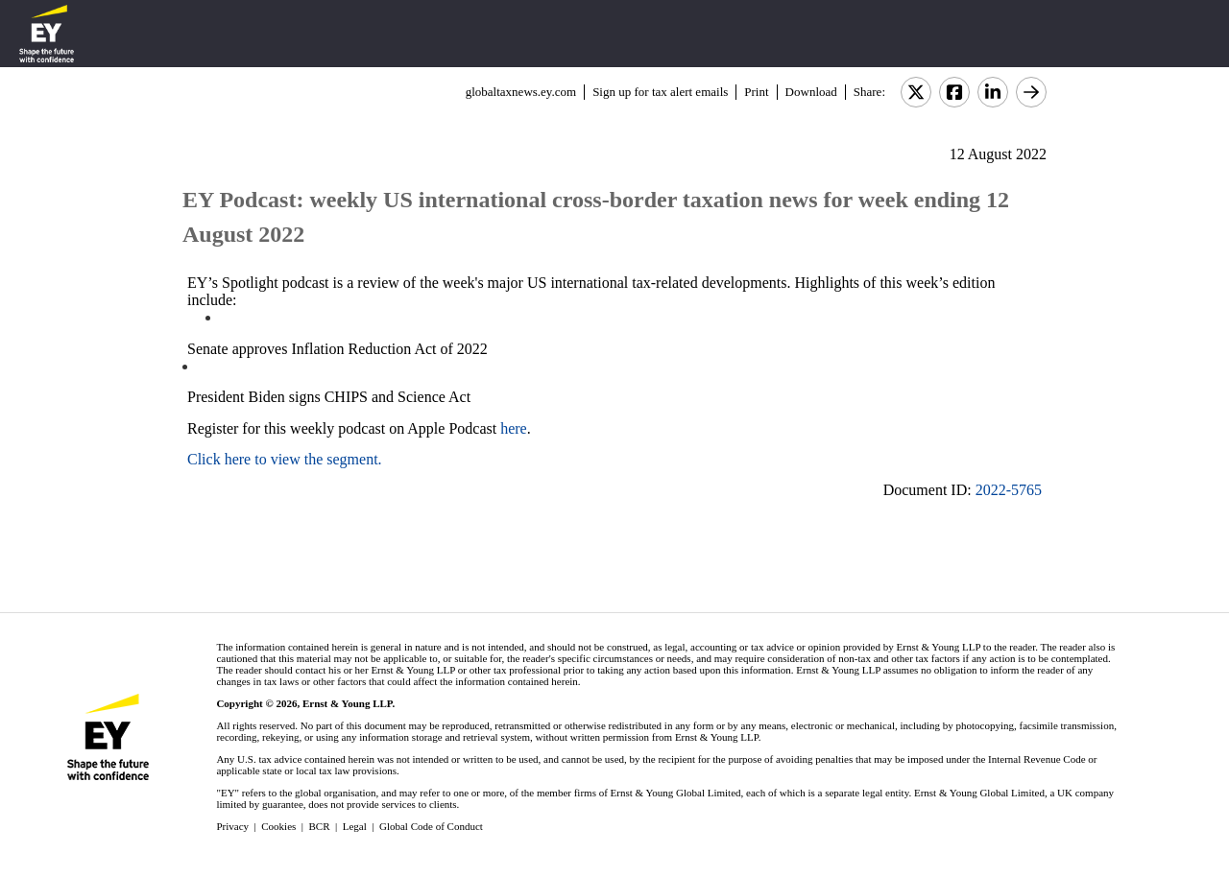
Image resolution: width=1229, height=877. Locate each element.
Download (811, 91)
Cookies (278, 826)
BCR (319, 826)
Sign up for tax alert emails (660, 91)
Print (756, 91)
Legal (355, 826)
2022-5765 (1009, 490)
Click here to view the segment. (284, 459)
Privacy (232, 826)
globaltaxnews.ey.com (521, 91)
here (513, 428)
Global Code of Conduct (431, 826)
